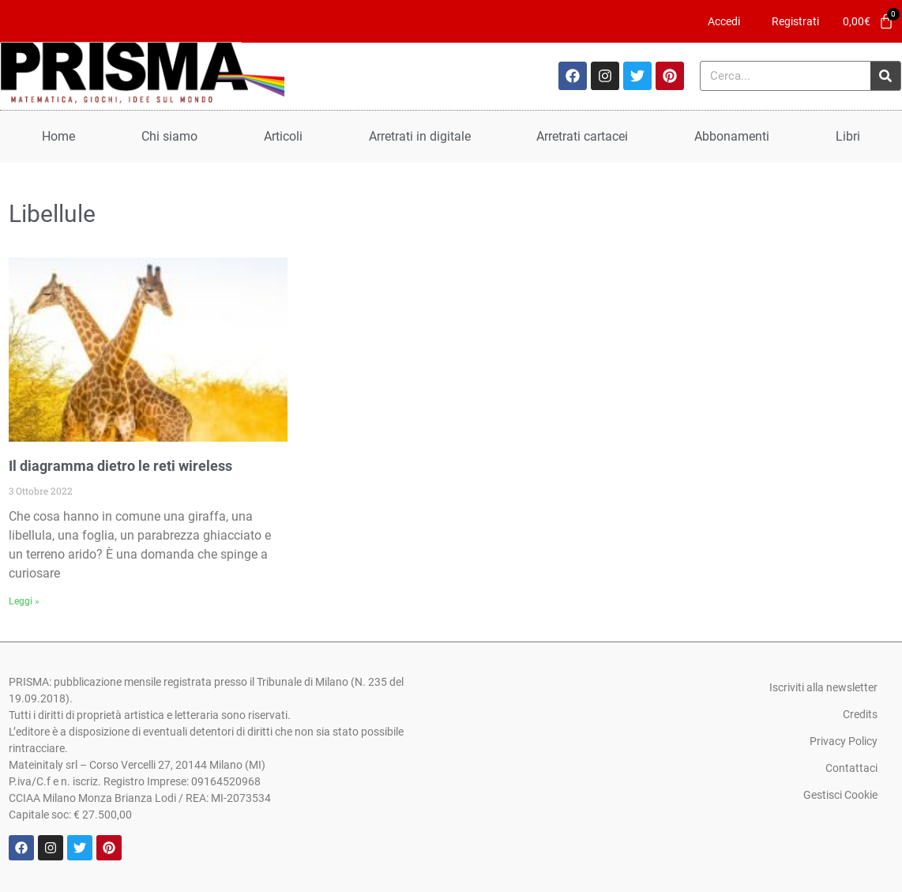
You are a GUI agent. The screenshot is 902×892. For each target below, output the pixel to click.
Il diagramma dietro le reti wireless (120, 465)
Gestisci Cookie (840, 794)
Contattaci (851, 768)
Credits (860, 714)
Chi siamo (169, 136)
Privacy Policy (844, 741)
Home (58, 136)
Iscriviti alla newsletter (823, 687)
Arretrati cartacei (582, 136)
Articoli (283, 136)
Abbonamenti (731, 136)
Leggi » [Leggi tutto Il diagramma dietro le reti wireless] (24, 601)
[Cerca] (885, 76)
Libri (848, 136)
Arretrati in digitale (420, 136)
